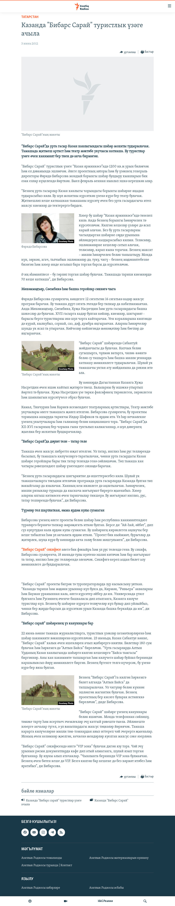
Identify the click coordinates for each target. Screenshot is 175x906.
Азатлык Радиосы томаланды (41, 858)
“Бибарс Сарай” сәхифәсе (41, 550)
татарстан (29, 17)
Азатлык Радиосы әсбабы (106, 887)
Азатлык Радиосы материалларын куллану (119, 858)
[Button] (128, 52)
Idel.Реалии (105, 901)
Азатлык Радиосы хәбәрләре (40, 887)
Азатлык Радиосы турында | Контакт (46, 865)
